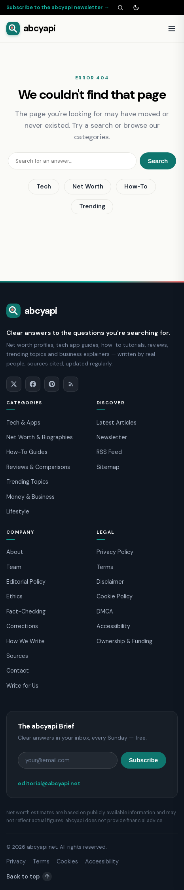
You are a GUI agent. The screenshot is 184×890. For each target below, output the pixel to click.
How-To (136, 186)
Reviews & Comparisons (38, 467)
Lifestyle (17, 511)
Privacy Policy (115, 552)
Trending (92, 206)
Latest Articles (117, 422)
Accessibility (113, 626)
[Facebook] (32, 384)
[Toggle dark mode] (136, 7)
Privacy (16, 861)
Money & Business (30, 496)
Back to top (29, 876)
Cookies (67, 861)
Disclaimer (110, 581)
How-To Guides (26, 452)
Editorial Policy (26, 581)
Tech (43, 186)
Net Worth (87, 186)
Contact (17, 670)
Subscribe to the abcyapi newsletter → (57, 7)
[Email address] (68, 760)
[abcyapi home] (30, 28)
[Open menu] (172, 29)
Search (158, 161)
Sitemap (108, 467)
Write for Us (22, 685)
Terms (105, 567)
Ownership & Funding (124, 641)
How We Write (25, 641)
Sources (17, 655)
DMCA (105, 611)
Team (13, 567)
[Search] (120, 7)
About (14, 552)
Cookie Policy (115, 596)
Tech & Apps (23, 422)
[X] (13, 384)
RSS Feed (109, 452)
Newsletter (112, 437)
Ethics (14, 596)
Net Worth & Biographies (39, 437)
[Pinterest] (51, 384)
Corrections (22, 626)
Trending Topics (27, 481)
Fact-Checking (26, 611)
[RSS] (70, 384)
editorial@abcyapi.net (49, 783)
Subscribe (143, 760)
